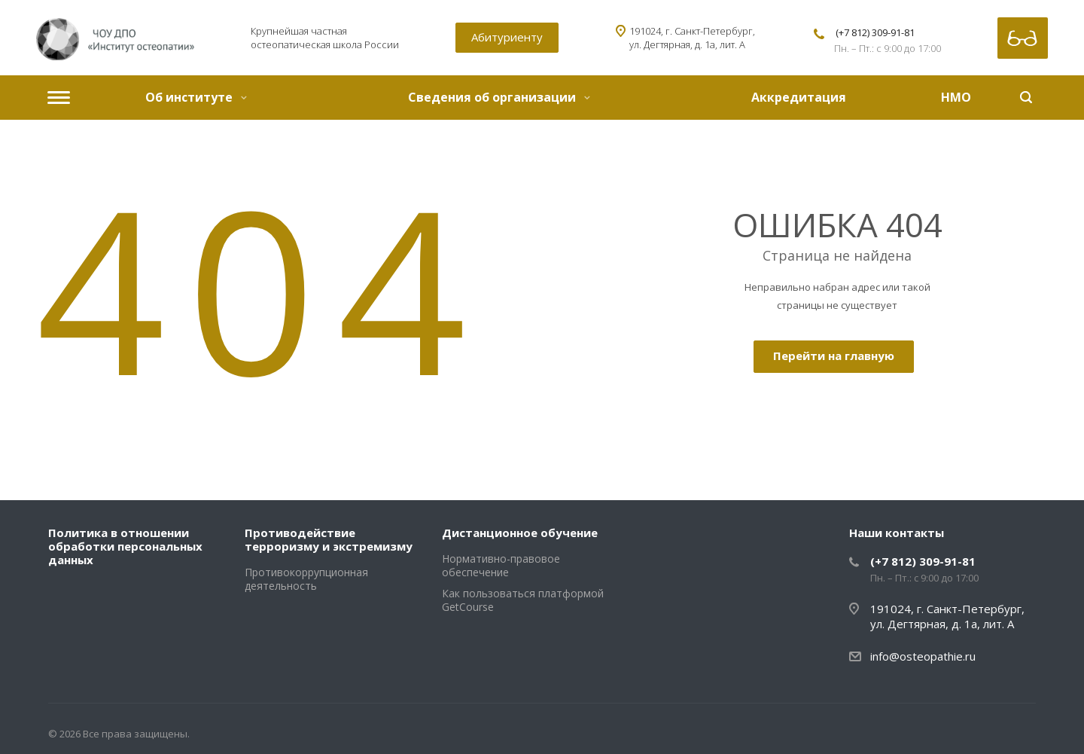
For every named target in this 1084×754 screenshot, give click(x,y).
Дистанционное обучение (520, 532)
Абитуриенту (507, 36)
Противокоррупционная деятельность (306, 579)
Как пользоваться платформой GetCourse (523, 600)
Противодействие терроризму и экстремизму (329, 539)
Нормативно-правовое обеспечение (501, 565)
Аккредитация (798, 97)
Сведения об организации (499, 97)
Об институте (196, 97)
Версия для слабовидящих (1022, 38)
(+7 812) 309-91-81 (875, 32)
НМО (956, 97)
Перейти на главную (833, 355)
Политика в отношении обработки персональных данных (125, 546)
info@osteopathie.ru (923, 656)
